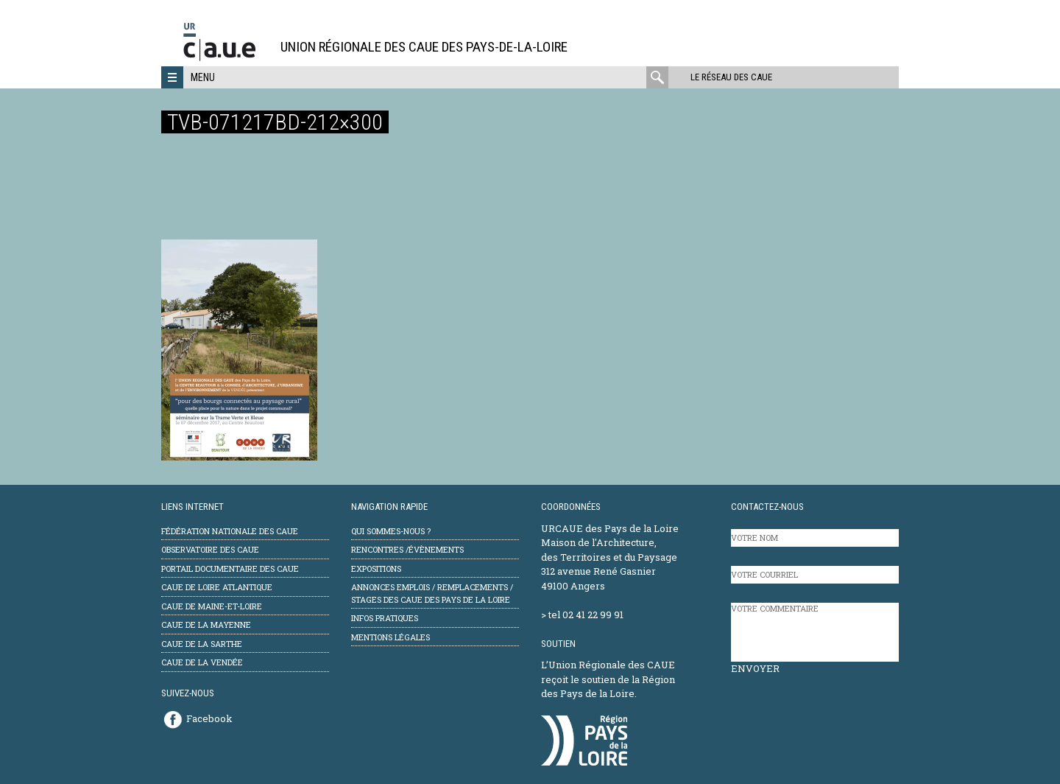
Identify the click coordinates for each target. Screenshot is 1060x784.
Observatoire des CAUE (210, 549)
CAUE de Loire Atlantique (216, 586)
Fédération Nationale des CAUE (229, 530)
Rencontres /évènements (407, 549)
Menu (203, 77)
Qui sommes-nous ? (391, 530)
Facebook (209, 718)
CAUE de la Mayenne (206, 624)
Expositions (376, 568)
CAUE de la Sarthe (201, 643)
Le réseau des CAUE (731, 77)
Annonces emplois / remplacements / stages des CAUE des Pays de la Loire (432, 593)
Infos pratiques (384, 617)
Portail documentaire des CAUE (230, 568)
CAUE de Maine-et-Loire (211, 606)
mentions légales (390, 637)
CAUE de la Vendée (202, 662)
